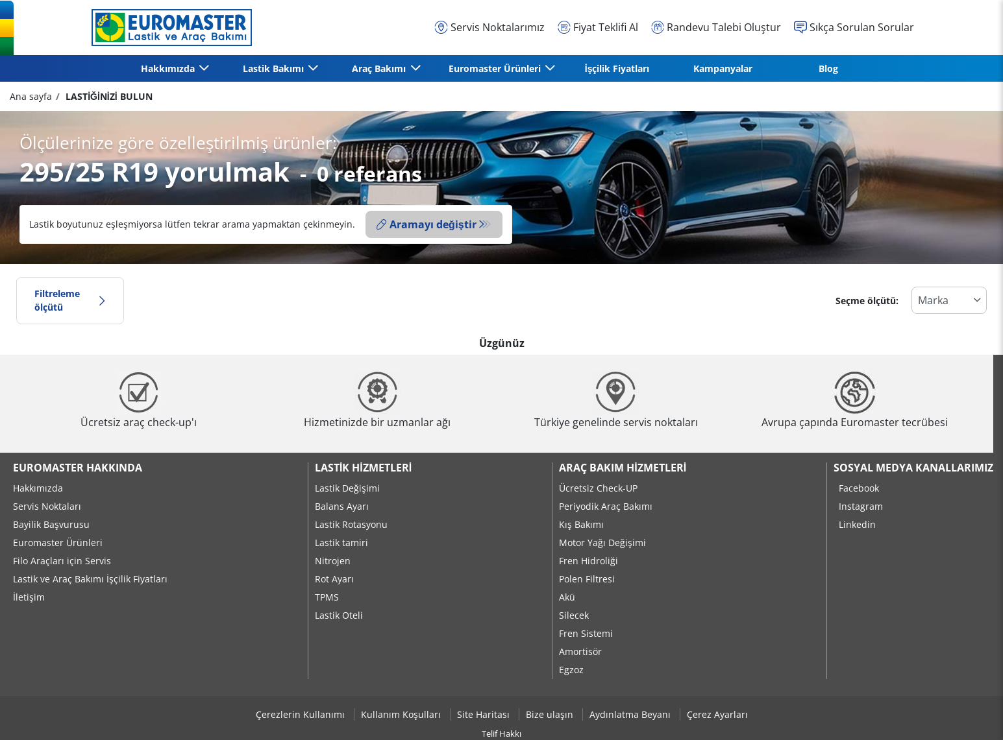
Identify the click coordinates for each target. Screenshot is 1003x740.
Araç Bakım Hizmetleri (622, 467)
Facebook (859, 488)
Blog (828, 68)
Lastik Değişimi (347, 488)
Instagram (861, 506)
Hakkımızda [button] (169, 68)
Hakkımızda (38, 488)
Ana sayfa (31, 96)
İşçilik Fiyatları (617, 68)
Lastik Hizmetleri (363, 467)
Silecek (574, 615)
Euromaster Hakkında (77, 467)
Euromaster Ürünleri (58, 542)
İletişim (29, 597)
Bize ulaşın (551, 714)
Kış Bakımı (581, 524)
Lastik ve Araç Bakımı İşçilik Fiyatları (90, 579)
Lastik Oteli (339, 615)
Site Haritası (484, 714)
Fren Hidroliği (588, 561)
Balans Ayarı (342, 506)
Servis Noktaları (47, 506)
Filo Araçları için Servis (62, 561)
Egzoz (571, 669)
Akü (567, 597)
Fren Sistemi (586, 633)
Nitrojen (333, 561)
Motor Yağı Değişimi (602, 542)
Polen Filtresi (587, 579)
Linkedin (857, 524)
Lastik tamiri (341, 542)
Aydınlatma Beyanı (631, 714)
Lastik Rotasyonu (351, 524)
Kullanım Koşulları (402, 714)
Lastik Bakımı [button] (274, 68)
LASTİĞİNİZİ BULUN (107, 96)
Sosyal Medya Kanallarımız (913, 467)
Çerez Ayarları (717, 714)
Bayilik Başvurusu (51, 524)
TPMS (327, 597)
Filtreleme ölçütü (70, 300)
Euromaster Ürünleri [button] (496, 68)
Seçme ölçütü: (867, 300)
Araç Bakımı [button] (380, 68)
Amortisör (580, 651)
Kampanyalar (722, 68)
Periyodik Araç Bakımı (605, 506)
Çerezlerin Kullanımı (301, 714)
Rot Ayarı (334, 579)
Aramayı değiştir (427, 224)
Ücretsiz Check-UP (598, 488)
